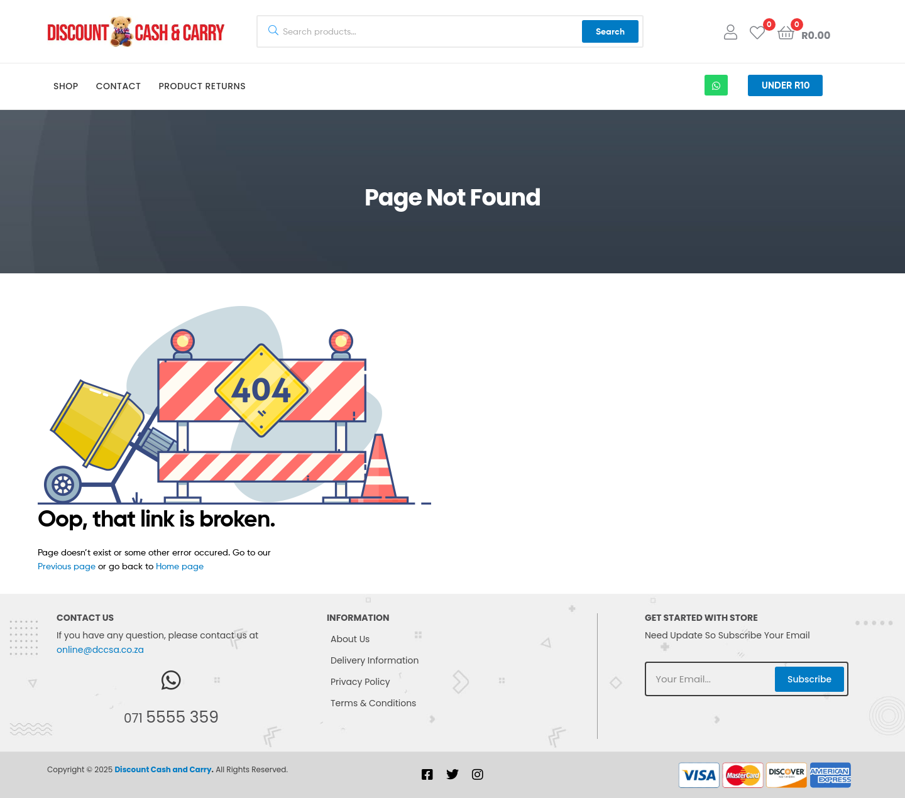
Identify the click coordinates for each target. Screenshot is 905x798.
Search (610, 31)
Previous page (67, 565)
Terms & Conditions (373, 703)
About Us (350, 639)
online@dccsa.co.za (100, 649)
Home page (180, 565)
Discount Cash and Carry (162, 769)
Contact (118, 86)
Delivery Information (375, 660)
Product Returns (202, 86)
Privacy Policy (360, 681)
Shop (66, 86)
